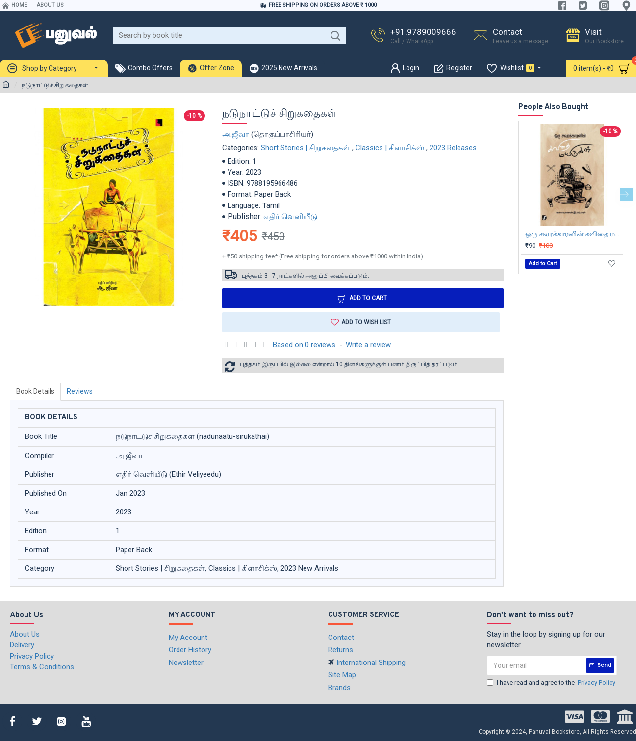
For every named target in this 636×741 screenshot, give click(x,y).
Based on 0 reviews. (305, 344)
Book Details (35, 391)
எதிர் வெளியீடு (290, 216)
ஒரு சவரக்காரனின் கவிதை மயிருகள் (574, 234)
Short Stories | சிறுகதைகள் (305, 147)
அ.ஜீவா (235, 134)
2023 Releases (453, 147)
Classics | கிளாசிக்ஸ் (390, 147)
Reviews (80, 391)
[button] (626, 194)
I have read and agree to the (552, 683)
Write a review (368, 344)
